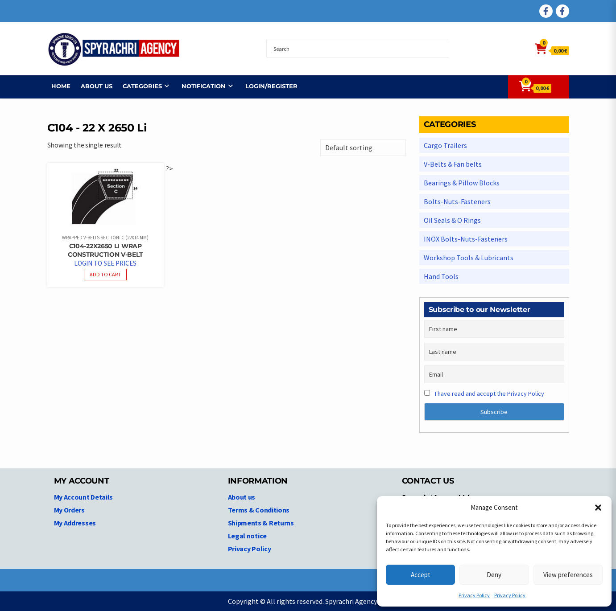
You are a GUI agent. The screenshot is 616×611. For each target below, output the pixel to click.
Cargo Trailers (445, 145)
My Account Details (83, 496)
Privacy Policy (474, 595)
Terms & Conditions (259, 509)
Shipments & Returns (261, 522)
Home (56, 86)
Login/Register (267, 86)
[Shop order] (363, 147)
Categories (138, 86)
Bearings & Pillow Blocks (462, 182)
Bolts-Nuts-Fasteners (457, 201)
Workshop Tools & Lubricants (468, 257)
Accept (420, 574)
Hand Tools (441, 276)
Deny (494, 574)
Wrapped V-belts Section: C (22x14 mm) (105, 237)
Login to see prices (105, 263)
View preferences (568, 574)
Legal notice (247, 535)
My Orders (69, 509)
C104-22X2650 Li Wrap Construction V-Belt (105, 250)
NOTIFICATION (200, 86)
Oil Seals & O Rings (452, 220)
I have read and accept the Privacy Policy (489, 394)
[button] (598, 507)
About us (92, 86)
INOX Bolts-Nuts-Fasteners (466, 238)
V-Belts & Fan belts (453, 164)
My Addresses (75, 522)
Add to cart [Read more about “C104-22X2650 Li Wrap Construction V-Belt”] (105, 274)
